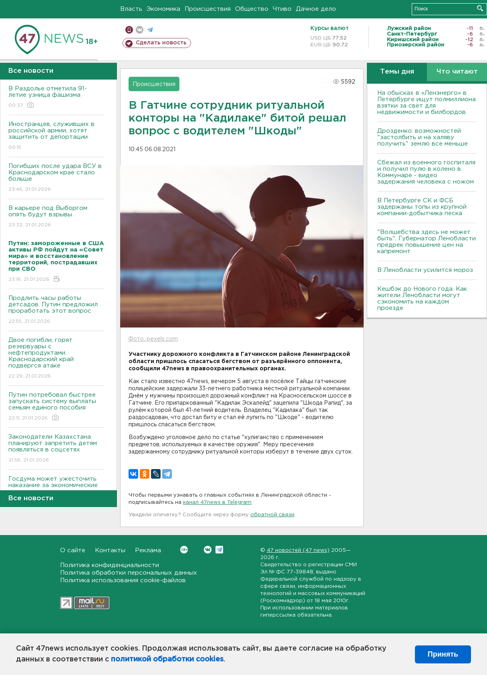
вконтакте (139, 30)
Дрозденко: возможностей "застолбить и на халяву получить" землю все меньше (422, 137)
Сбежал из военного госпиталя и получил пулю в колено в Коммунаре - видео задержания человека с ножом (426, 172)
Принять (443, 654)
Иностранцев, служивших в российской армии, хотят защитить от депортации (56, 136)
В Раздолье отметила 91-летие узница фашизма (56, 97)
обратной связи (272, 515)
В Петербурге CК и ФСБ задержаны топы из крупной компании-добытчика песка (422, 207)
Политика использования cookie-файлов (123, 580)
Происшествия (208, 9)
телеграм (150, 30)
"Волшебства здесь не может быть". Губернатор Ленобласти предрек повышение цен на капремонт (426, 242)
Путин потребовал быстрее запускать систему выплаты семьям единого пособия (56, 406)
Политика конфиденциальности (109, 565)
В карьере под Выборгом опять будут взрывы (56, 217)
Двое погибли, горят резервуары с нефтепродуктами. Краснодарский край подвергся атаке (56, 358)
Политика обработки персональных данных (128, 572)
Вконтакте (184, 549)
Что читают (457, 72)
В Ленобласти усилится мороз (425, 270)
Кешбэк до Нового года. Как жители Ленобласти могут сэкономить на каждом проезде (422, 298)
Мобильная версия (129, 30)
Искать (480, 8)
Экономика (163, 9)
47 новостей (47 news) (298, 550)
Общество (251, 9)
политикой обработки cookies (167, 659)
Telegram (219, 549)
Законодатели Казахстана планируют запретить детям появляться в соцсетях (56, 448)
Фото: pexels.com (153, 339)
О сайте (72, 550)
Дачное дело (316, 9)
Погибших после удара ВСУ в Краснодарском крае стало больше (56, 178)
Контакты (110, 550)
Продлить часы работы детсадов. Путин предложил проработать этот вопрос (56, 310)
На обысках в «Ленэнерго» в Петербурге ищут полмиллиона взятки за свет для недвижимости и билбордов (426, 102)
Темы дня (397, 72)
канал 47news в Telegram (217, 502)
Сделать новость (161, 42)
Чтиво (282, 9)
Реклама (148, 550)
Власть (131, 9)
